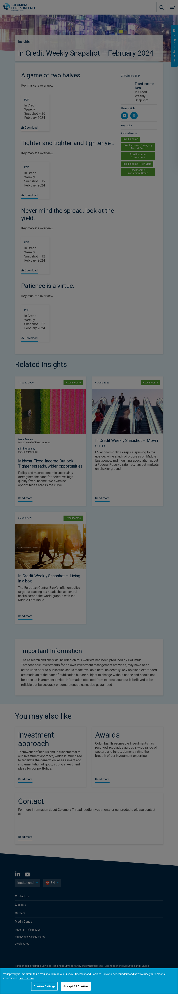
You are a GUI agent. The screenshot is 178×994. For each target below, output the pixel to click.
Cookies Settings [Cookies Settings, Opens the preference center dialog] (44, 986)
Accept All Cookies (75, 986)
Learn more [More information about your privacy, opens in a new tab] (26, 978)
